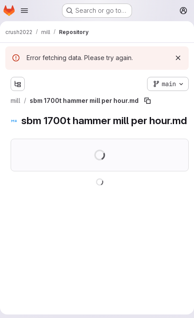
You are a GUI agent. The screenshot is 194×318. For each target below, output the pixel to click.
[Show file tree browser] (18, 84)
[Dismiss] (178, 58)
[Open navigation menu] (24, 11)
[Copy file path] (147, 101)
